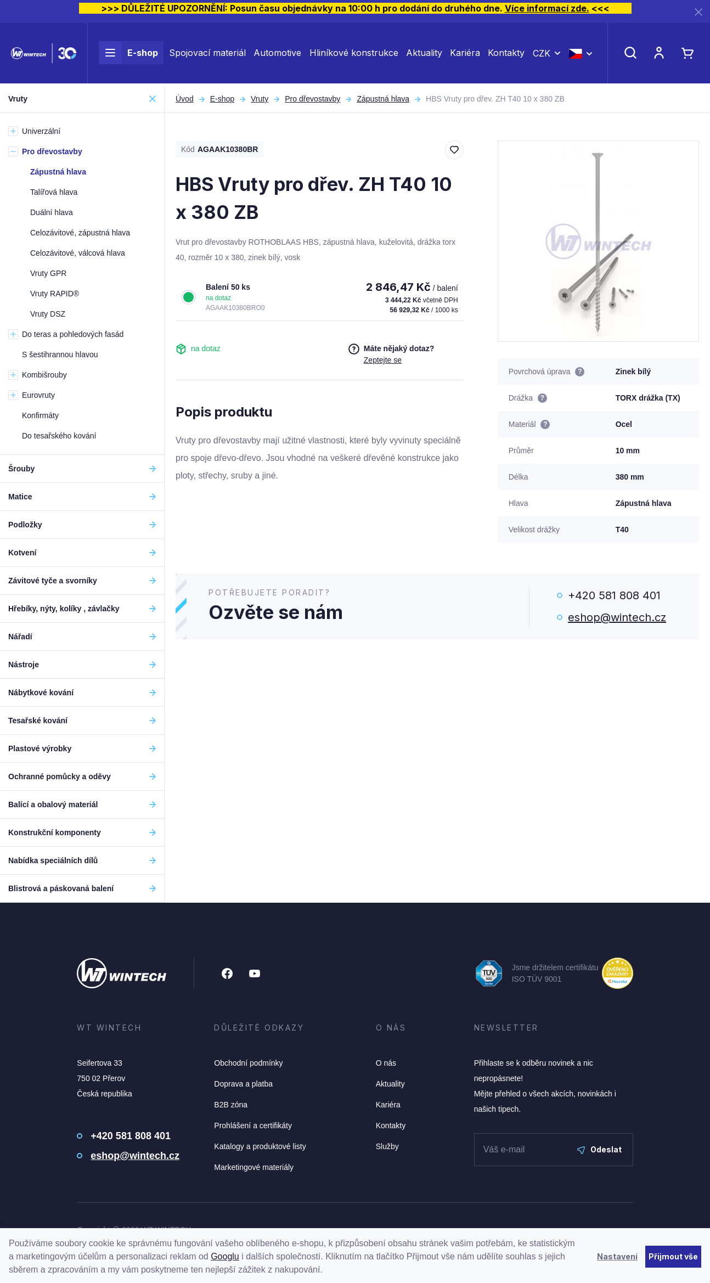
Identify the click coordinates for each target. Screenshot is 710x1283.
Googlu (225, 1256)
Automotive (277, 53)
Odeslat (599, 1149)
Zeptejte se (383, 360)
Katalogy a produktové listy (260, 1146)
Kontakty (506, 53)
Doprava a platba (243, 1083)
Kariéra (465, 53)
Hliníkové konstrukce (353, 53)
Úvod (185, 98)
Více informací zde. (547, 8)
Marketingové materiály (254, 1167)
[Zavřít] (698, 12)
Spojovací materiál (207, 53)
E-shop (128, 53)
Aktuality (424, 53)
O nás (386, 1063)
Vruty (259, 98)
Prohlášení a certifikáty (253, 1125)
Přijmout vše (673, 1256)
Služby (387, 1146)
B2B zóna (230, 1104)
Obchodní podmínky (248, 1063)
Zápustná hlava (383, 98)
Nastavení (617, 1256)
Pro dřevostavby (312, 98)
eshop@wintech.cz (617, 617)
